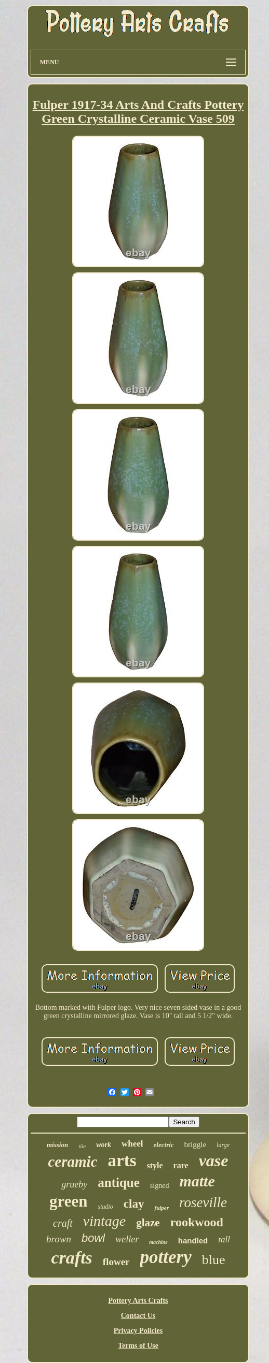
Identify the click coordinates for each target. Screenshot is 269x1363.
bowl (93, 1237)
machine (158, 1242)
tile (82, 1146)
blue (213, 1259)
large (223, 1145)
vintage (104, 1221)
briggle (195, 1144)
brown (58, 1239)
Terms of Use (138, 1346)
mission (57, 1145)
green (68, 1201)
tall (224, 1239)
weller (127, 1239)
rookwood (196, 1222)
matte (196, 1181)
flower (116, 1261)
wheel (132, 1144)
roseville (203, 1202)
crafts (71, 1257)
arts (122, 1160)
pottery (166, 1257)
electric (164, 1145)
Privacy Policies (138, 1331)
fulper (161, 1208)
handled (193, 1240)
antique (119, 1183)
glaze (147, 1222)
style (155, 1165)
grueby (74, 1184)
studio (105, 1206)
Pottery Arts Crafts (138, 1300)
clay (134, 1203)
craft (63, 1223)
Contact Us (138, 1316)
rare (181, 1165)
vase (213, 1160)
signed (159, 1186)
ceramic (73, 1161)
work (103, 1145)
